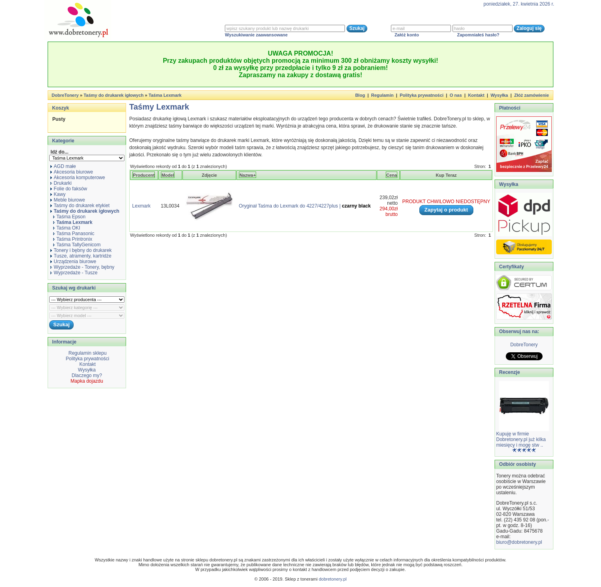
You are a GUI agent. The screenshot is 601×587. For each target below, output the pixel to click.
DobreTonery (524, 344)
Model (167, 175)
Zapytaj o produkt (446, 210)
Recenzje (509, 372)
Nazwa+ (247, 175)
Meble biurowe (67, 200)
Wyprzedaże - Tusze (73, 273)
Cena (391, 175)
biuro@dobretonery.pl (519, 542)
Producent (143, 175)
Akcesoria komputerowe (77, 177)
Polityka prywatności (421, 95)
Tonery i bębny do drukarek (81, 250)
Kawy (57, 194)
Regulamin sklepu (87, 353)
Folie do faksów (68, 189)
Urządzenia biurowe (73, 261)
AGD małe (63, 166)
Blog (360, 95)
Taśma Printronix (72, 239)
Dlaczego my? (87, 375)
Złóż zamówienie (531, 95)
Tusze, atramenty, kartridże (80, 256)
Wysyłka (499, 95)
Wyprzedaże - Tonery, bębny (82, 267)
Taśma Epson (69, 217)
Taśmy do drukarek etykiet (79, 205)
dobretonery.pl (333, 579)
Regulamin (382, 95)
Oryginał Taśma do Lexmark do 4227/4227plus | (305, 206)
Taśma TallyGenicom (76, 245)
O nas (456, 95)
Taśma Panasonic (73, 233)
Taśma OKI (66, 228)
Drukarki (61, 183)
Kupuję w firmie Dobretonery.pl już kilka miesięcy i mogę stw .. (521, 439)
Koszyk (60, 108)
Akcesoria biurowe (71, 172)
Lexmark (141, 206)
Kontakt (476, 95)
